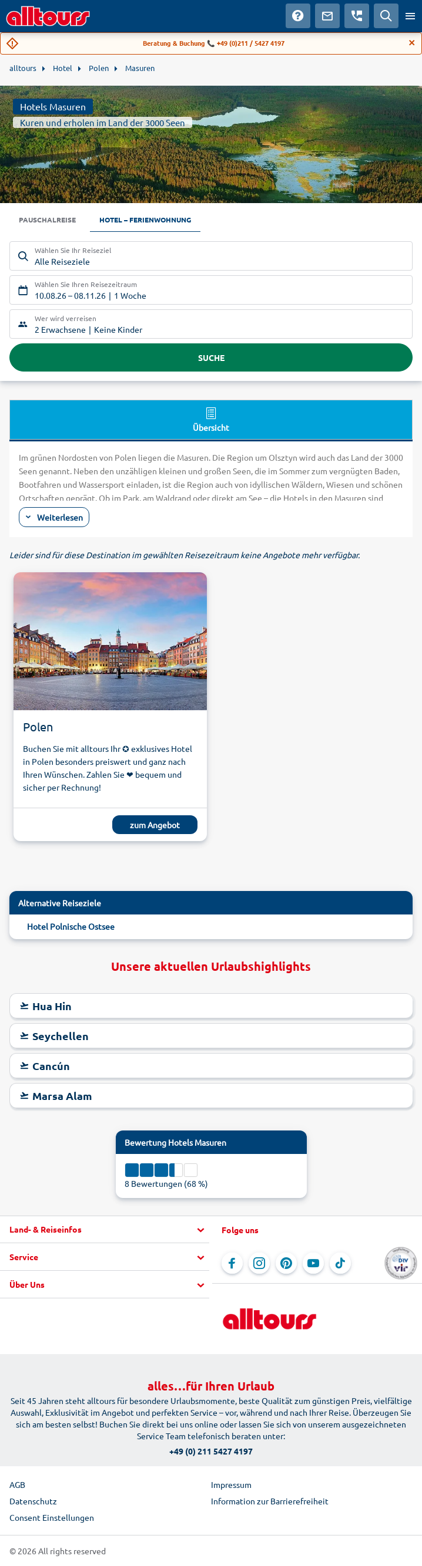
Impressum (231, 1484)
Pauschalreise (47, 219)
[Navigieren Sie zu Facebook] (232, 1263)
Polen (38, 726)
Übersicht (211, 419)
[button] (104, 1229)
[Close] (412, 43)
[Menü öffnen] (410, 15)
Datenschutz (33, 1501)
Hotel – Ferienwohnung (145, 219)
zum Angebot (155, 824)
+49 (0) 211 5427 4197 (211, 1451)
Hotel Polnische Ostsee (71, 926)
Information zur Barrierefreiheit (270, 1501)
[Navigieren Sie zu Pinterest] (286, 1263)
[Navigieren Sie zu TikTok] (340, 1263)
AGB (17, 1484)
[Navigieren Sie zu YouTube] (313, 1263)
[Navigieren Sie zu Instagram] (259, 1263)
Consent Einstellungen (51, 1517)
